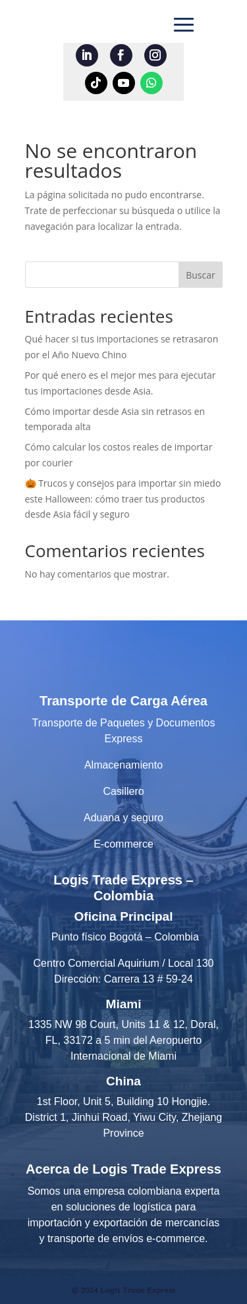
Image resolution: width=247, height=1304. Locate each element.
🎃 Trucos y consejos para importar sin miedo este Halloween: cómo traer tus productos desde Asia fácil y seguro (123, 499)
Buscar (200, 275)
